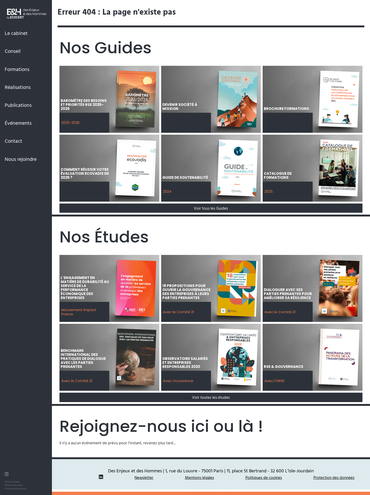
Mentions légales (12, 481)
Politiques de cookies (263, 477)
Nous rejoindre (21, 159)
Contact (13, 141)
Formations (17, 69)
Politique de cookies (14, 485)
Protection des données (15, 488)
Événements (18, 123)
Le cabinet (16, 33)
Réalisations (18, 87)
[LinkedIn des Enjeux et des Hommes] (6, 475)
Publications (18, 105)
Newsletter (144, 477)
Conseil (13, 51)
